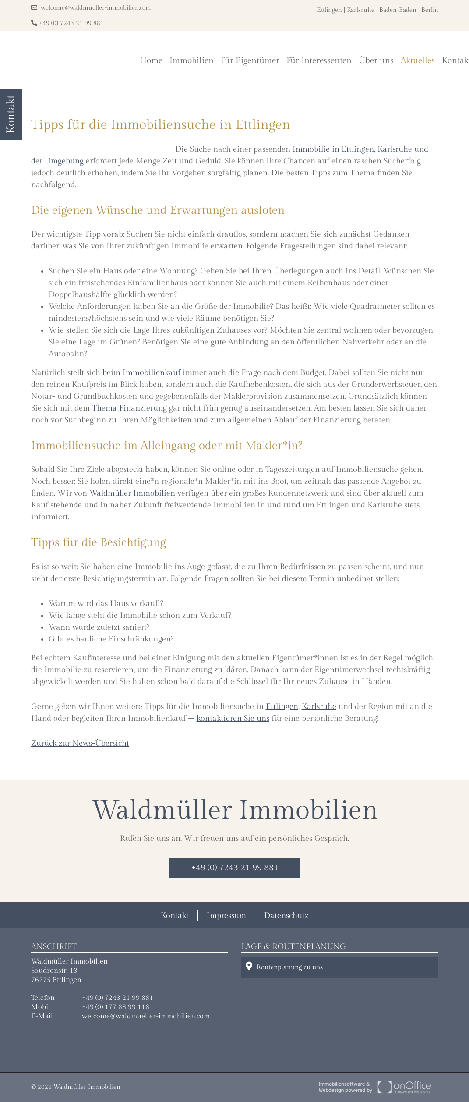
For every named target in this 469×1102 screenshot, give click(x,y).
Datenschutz (286, 915)
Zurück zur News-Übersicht (80, 743)
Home (151, 60)
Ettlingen (329, 10)
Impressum (226, 915)
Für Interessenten (319, 60)
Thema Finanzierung (129, 408)
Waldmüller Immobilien (132, 493)
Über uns (376, 60)
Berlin (429, 10)
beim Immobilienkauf (141, 372)
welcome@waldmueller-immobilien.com (91, 7)
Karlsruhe (360, 10)
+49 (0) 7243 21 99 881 (67, 23)
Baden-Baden (397, 10)
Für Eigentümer (250, 60)
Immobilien (191, 60)
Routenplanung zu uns (284, 966)
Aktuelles (418, 60)
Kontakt (175, 915)
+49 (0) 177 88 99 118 (115, 1007)
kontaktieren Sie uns (233, 718)
